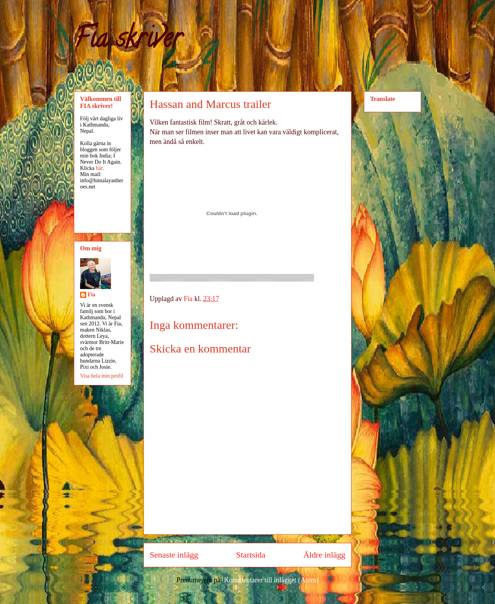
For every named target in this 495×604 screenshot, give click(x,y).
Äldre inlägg (324, 555)
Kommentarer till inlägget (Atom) (271, 580)
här (99, 168)
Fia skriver (128, 41)
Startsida (251, 555)
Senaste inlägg (174, 555)
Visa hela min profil (101, 376)
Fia (91, 295)
